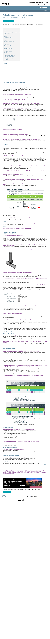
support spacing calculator (11, 338)
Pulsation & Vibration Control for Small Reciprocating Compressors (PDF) (29, 471)
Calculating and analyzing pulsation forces (12, 32)
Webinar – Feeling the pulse (30, 470)
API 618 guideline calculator (9, 85)
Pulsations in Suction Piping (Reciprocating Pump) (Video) (13, 472)
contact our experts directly (40, 25)
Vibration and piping (8, 45)
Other (5, 52)
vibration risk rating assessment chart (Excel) (36, 373)
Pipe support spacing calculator (33, 371)
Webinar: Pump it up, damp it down (10, 445)
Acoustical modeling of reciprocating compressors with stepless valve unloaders (32, 115)
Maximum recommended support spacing (11, 88)
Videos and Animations (11, 471)
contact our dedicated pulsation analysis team (31, 463)
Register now (6, 491)
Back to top (46, 464)
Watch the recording (8, 21)
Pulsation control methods (9, 41)
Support (6, 59)
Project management (8, 51)
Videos (6, 30)
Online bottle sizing (7, 89)
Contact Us (6, 498)
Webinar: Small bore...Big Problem (38, 249)
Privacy (11, 498)
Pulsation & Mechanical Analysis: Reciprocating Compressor (13, 470)
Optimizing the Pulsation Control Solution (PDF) (32, 472)
